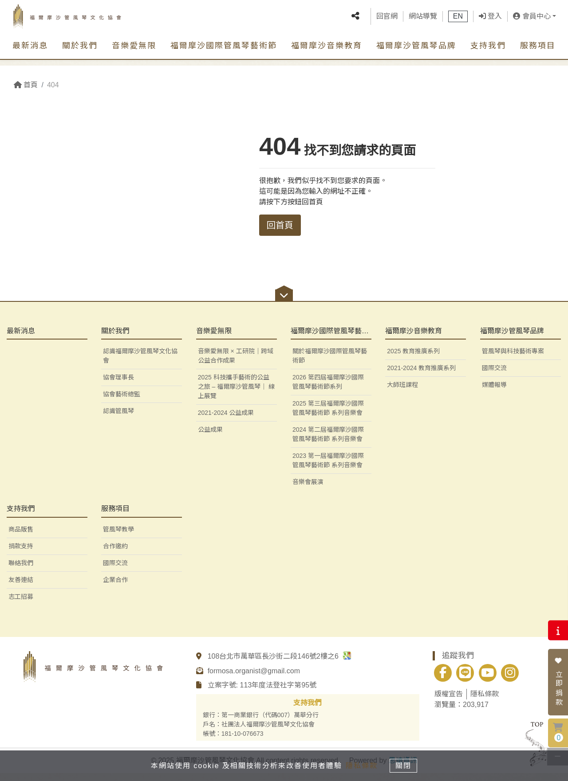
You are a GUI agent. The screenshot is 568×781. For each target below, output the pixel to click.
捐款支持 (20, 554)
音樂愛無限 (134, 52)
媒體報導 (494, 393)
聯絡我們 (20, 570)
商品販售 (20, 537)
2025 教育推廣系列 (413, 359)
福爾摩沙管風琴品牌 (416, 52)
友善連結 (20, 587)
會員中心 (531, 19)
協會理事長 (118, 385)
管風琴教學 (118, 537)
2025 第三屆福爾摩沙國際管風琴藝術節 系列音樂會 (328, 416)
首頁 (26, 85)
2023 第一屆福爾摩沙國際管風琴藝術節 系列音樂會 (328, 469)
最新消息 (30, 52)
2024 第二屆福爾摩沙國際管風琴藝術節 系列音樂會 (328, 442)
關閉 (406, 765)
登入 (490, 19)
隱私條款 (484, 702)
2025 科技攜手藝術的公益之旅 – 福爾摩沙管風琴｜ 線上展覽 (236, 395)
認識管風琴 (118, 419)
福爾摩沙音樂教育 (326, 52)
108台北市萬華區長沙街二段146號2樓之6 (280, 664)
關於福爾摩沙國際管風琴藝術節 (329, 364)
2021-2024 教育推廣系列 (421, 376)
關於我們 (80, 52)
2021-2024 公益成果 (226, 421)
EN (458, 19)
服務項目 (538, 52)
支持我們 (488, 52)
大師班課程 (402, 393)
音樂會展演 (307, 490)
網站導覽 (423, 19)
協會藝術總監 (121, 402)
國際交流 (494, 376)
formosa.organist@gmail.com (254, 679)
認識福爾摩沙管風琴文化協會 (140, 364)
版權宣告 (448, 702)
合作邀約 (115, 554)
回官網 (387, 19)
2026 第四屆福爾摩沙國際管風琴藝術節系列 (328, 390)
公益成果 (210, 437)
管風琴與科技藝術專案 (513, 359)
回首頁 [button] (280, 225)
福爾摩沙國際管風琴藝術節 (223, 52)
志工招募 (20, 604)
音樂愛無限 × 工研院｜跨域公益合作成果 (235, 364)
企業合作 (115, 587)
